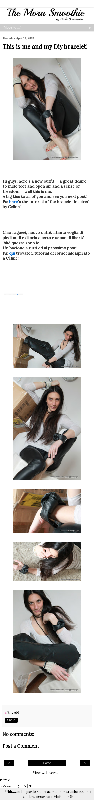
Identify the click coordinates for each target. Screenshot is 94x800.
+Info (58, 796)
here (13, 201)
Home (47, 763)
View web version (47, 772)
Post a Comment (21, 746)
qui (12, 253)
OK (70, 796)
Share (11, 720)
